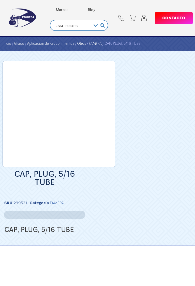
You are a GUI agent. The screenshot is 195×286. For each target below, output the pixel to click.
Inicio (7, 43)
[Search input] (72, 25)
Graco (19, 43)
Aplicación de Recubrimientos (50, 43)
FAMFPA (95, 43)
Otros (81, 43)
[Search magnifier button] (102, 25)
